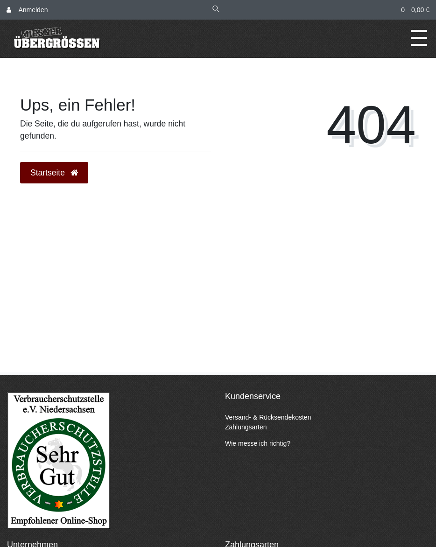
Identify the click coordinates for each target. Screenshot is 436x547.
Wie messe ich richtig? (257, 443)
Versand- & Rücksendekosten (268, 417)
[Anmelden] (27, 10)
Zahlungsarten (246, 427)
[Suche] (216, 10)
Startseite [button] (54, 172)
